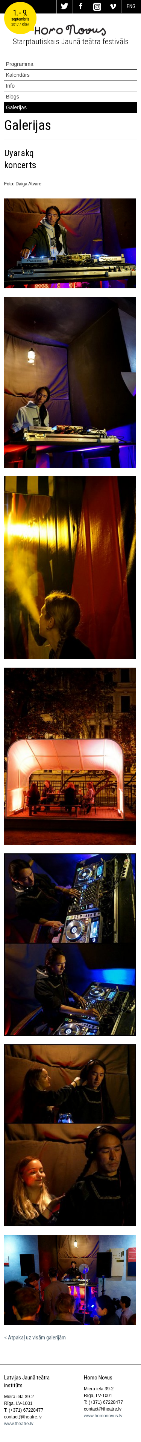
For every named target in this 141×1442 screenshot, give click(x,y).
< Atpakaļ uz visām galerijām (35, 1337)
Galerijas (16, 107)
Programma (19, 64)
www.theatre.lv (18, 1423)
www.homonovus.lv (103, 1415)
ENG (131, 6)
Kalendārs (18, 75)
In (97, 6)
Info (10, 86)
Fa (81, 6)
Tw (65, 6)
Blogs (12, 97)
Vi (113, 6)
